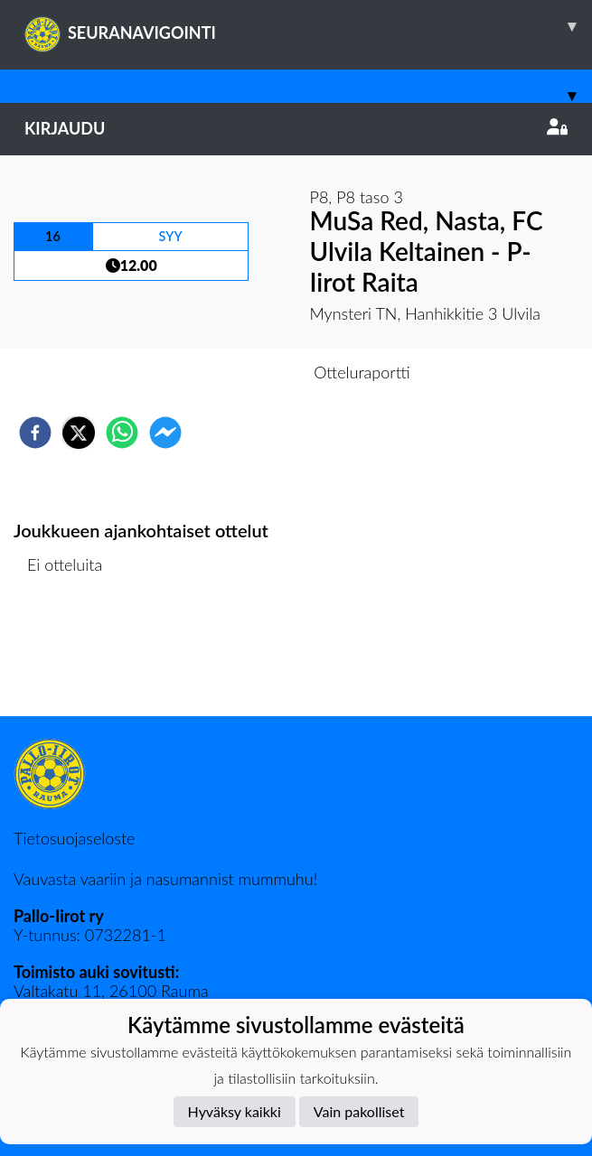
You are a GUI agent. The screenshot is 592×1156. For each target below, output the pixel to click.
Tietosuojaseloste (74, 838)
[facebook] (35, 432)
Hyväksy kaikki (234, 1111)
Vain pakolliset (359, 1111)
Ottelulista (72, 655)
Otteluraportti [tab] (362, 372)
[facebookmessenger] (165, 432)
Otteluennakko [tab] (233, 372)
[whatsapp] (122, 432)
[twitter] (78, 432)
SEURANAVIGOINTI (308, 26)
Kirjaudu (296, 128)
